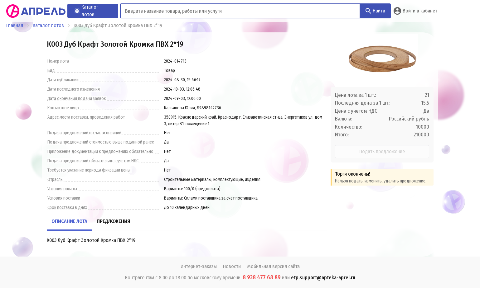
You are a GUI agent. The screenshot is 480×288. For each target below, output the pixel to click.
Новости (232, 266)
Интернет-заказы (199, 266)
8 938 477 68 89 (262, 277)
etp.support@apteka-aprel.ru (323, 278)
